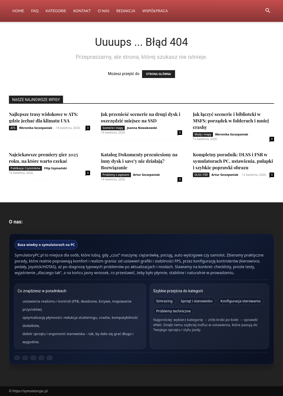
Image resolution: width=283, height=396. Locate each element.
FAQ (35, 10)
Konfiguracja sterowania (241, 300)
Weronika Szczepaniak (35, 128)
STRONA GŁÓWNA (158, 74)
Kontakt (82, 10)
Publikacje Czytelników (25, 168)
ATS (13, 128)
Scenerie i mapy (113, 128)
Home (18, 10)
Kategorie (56, 10)
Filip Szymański (55, 168)
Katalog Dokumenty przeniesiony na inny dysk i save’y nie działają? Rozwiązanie (139, 160)
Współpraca (155, 10)
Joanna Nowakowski (142, 128)
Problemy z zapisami (116, 175)
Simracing (164, 300)
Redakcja (125, 10)
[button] (267, 11)
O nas (104, 10)
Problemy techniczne (173, 311)
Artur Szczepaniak (146, 175)
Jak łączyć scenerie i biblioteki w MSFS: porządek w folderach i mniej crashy (231, 120)
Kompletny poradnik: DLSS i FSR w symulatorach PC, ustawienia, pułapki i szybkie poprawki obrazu (233, 160)
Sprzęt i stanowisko (196, 300)
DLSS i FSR (201, 175)
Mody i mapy (203, 134)
